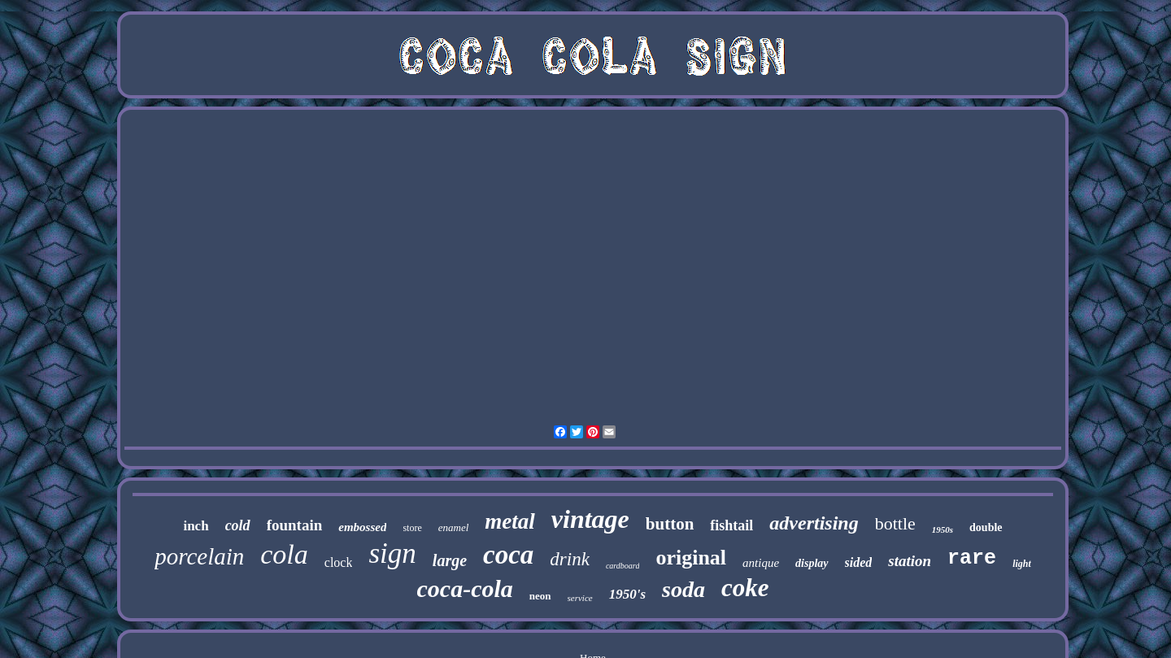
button (670, 524)
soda (683, 589)
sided (859, 562)
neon (540, 596)
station (909, 560)
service (580, 598)
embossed (362, 527)
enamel (453, 527)
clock (338, 562)
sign (392, 553)
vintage (590, 519)
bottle (895, 523)
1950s (942, 529)
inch (195, 526)
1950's (627, 594)
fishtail (731, 525)
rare (971, 558)
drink (570, 559)
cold (237, 525)
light (1021, 563)
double (985, 527)
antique (760, 562)
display (811, 563)
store (412, 528)
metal (510, 521)
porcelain (199, 556)
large (450, 560)
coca (508, 554)
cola (284, 554)
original (690, 557)
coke (745, 587)
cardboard (622, 565)
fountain (295, 525)
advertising (813, 523)
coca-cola (465, 588)
